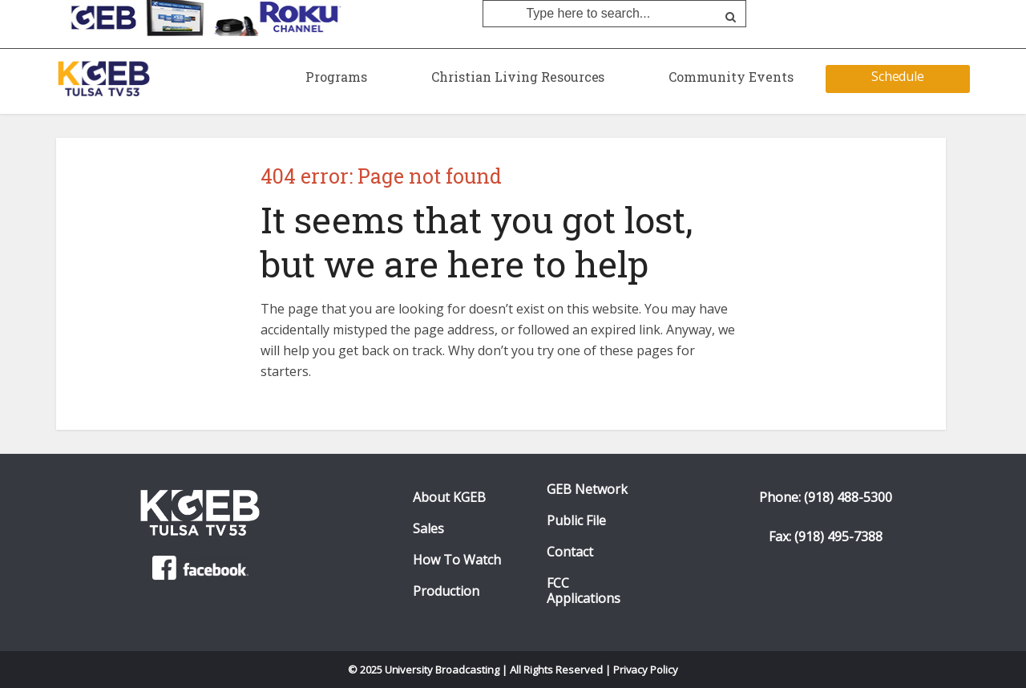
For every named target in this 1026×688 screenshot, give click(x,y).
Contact (570, 552)
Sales (428, 528)
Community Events (731, 76)
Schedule (898, 76)
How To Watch (457, 560)
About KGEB (449, 497)
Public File (576, 520)
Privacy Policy (646, 669)
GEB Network (587, 489)
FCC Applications (583, 591)
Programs (336, 76)
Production (446, 591)
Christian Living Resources (517, 76)
